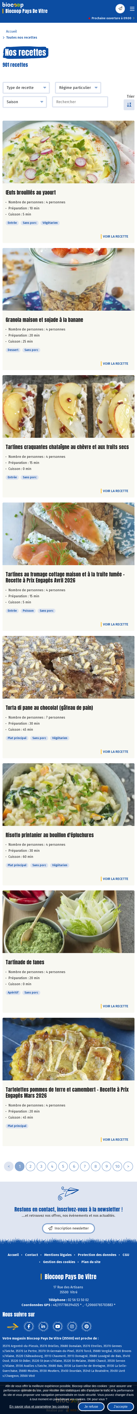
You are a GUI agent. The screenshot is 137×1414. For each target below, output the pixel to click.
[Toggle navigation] (132, 10)
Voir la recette (115, 236)
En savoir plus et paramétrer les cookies (39, 1406)
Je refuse (91, 1406)
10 (117, 1166)
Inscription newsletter (68, 1228)
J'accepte (121, 1406)
